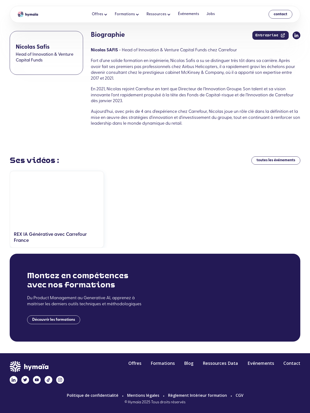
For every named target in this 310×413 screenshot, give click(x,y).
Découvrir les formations (53, 320)
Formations (163, 363)
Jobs (210, 14)
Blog (189, 363)
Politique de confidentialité (92, 395)
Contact (291, 363)
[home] (28, 14)
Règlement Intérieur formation (197, 395)
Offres (134, 363)
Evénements (261, 363)
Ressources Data (220, 363)
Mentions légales (143, 395)
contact (280, 14)
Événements (188, 14)
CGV (239, 395)
